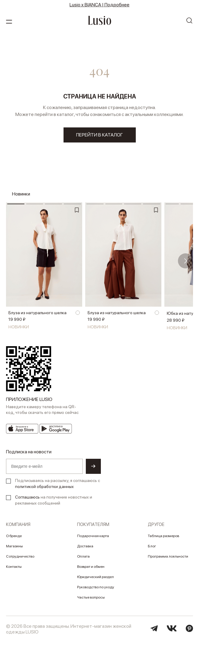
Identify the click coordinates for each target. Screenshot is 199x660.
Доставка (85, 546)
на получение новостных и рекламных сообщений (53, 500)
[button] (185, 260)
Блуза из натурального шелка (37, 312)
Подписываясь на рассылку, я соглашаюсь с (57, 483)
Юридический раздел (95, 577)
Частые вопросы (91, 597)
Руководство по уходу (95, 587)
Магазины (14, 546)
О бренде (14, 536)
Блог (152, 546)
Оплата (83, 556)
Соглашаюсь (27, 497)
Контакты (14, 567)
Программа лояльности (168, 556)
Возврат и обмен (90, 567)
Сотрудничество (20, 556)
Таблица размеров (163, 536)
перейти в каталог (99, 135)
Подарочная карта (93, 536)
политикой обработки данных (44, 486)
